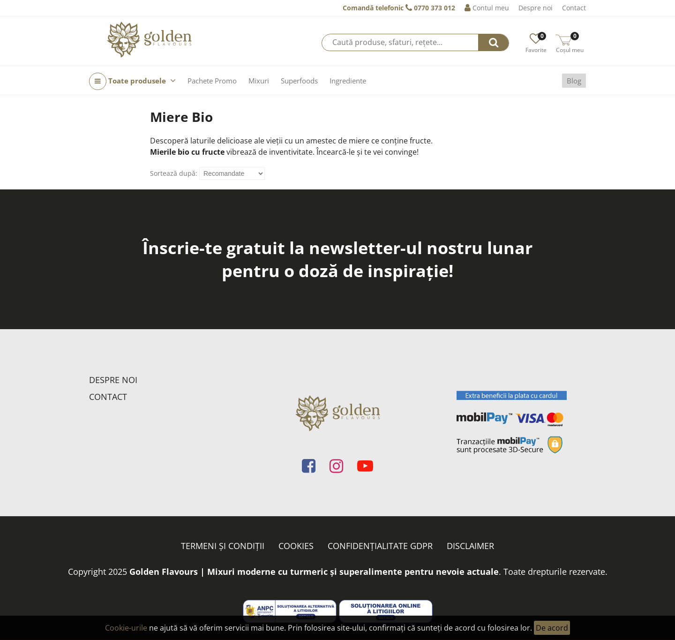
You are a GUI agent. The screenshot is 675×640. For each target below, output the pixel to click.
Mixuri (258, 80)
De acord (552, 628)
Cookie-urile (126, 628)
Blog (574, 80)
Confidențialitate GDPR (380, 545)
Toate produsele (132, 81)
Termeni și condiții (222, 545)
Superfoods (299, 80)
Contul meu (487, 7)
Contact (574, 7)
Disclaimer (470, 545)
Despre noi (535, 7)
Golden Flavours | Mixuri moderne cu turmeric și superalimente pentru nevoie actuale (314, 571)
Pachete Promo (212, 80)
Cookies (296, 545)
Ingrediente (348, 80)
